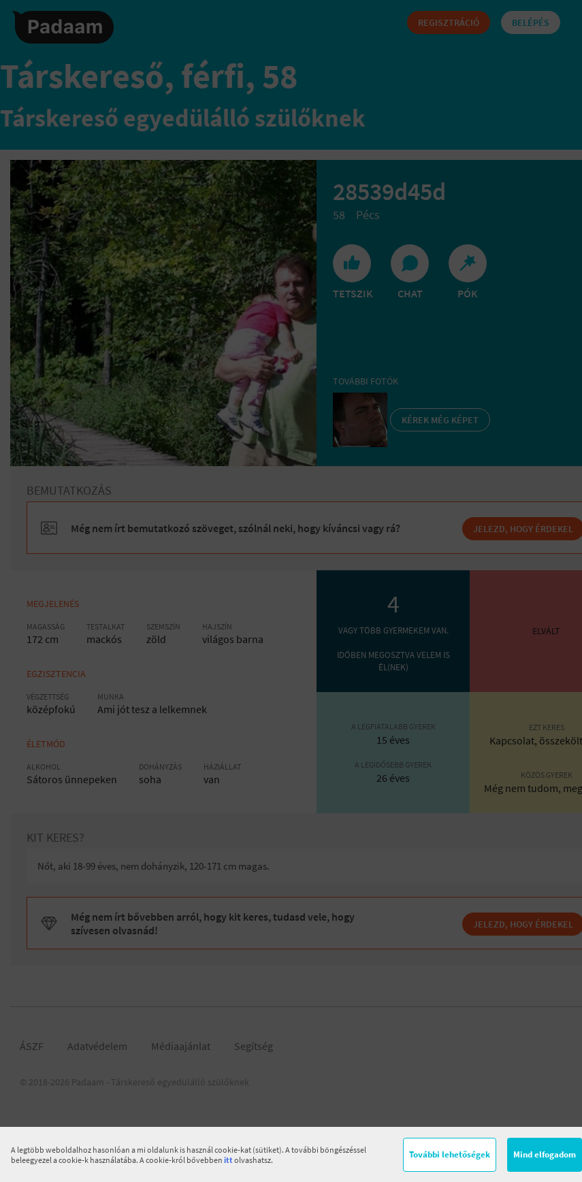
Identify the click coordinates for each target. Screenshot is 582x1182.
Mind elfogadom (544, 1154)
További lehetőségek (449, 1154)
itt (228, 1160)
